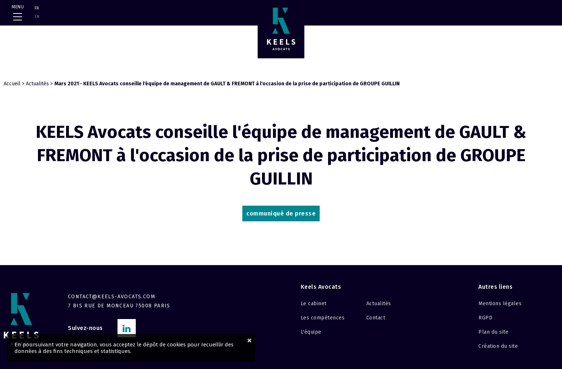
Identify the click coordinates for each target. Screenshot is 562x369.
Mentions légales (499, 303)
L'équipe (311, 332)
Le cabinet (314, 303)
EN (37, 16)
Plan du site (493, 332)
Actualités (37, 84)
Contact (375, 318)
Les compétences (323, 318)
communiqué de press (281, 213)
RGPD (485, 318)
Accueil (12, 84)
